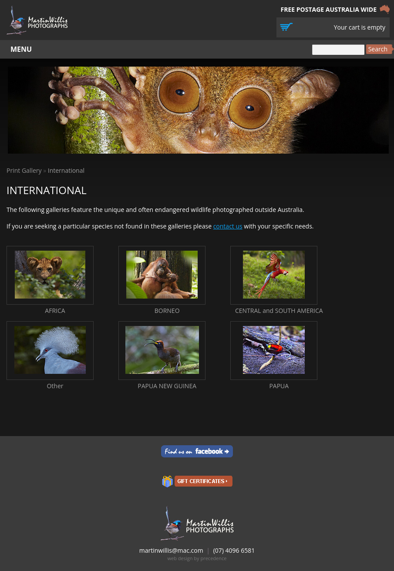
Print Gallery (24, 170)
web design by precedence (197, 558)
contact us (227, 226)
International (66, 170)
